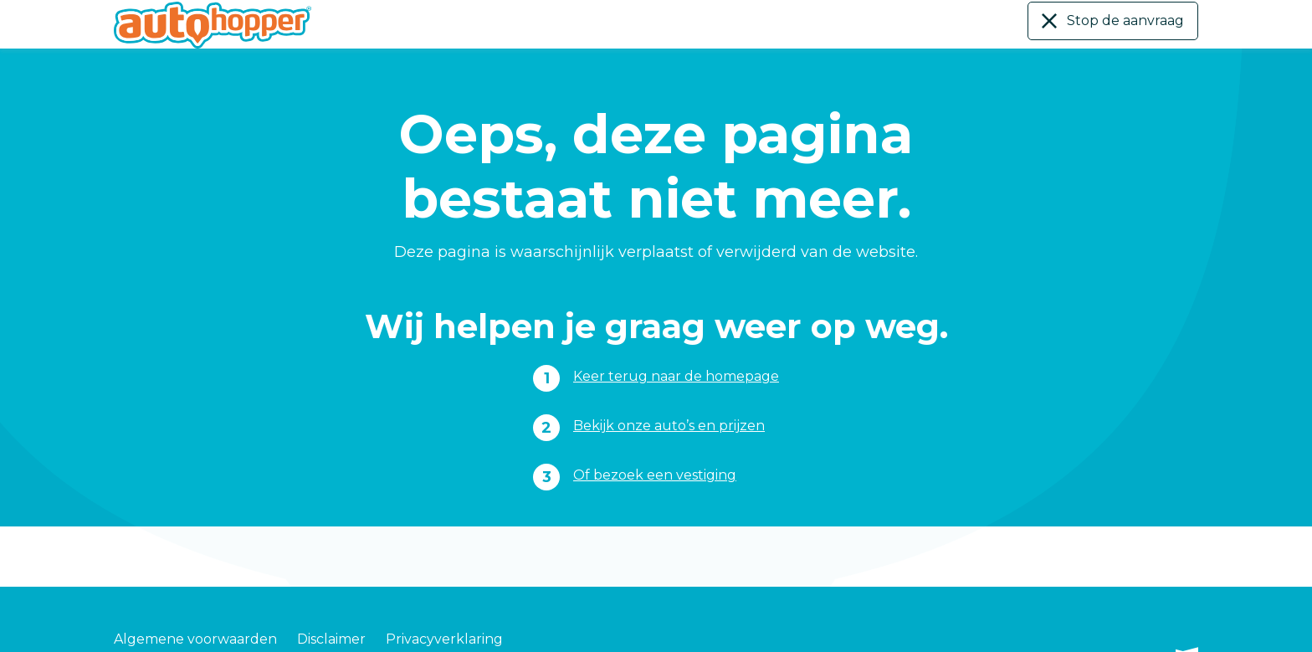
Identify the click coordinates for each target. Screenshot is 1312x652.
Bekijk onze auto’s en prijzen (669, 425)
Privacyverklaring (444, 619)
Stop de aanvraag (1118, 22)
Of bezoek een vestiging (653, 474)
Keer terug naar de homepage (676, 376)
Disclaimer (331, 619)
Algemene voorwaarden (195, 619)
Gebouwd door (1130, 619)
